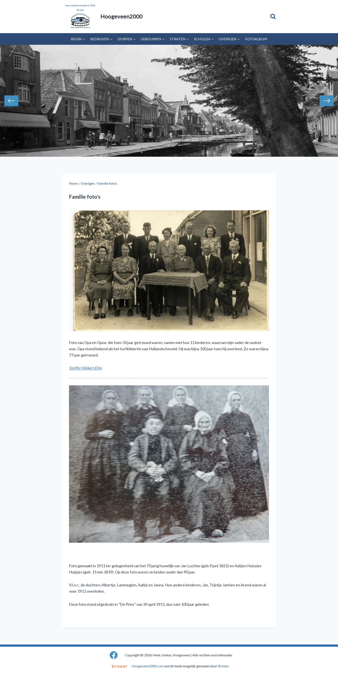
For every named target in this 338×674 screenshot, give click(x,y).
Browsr (223, 666)
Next (327, 100)
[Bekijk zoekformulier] (273, 16)
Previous (11, 100)
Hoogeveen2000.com (147, 666)
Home (73, 183)
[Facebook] (114, 655)
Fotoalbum (256, 39)
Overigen (87, 183)
